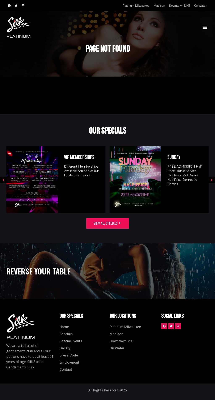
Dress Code (68, 355)
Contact (65, 369)
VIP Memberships (79, 157)
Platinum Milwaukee (136, 5)
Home (64, 327)
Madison (159, 5)
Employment (69, 362)
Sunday (174, 157)
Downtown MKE (179, 5)
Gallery (64, 348)
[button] (205, 27)
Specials (66, 334)
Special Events (70, 341)
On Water (200, 5)
